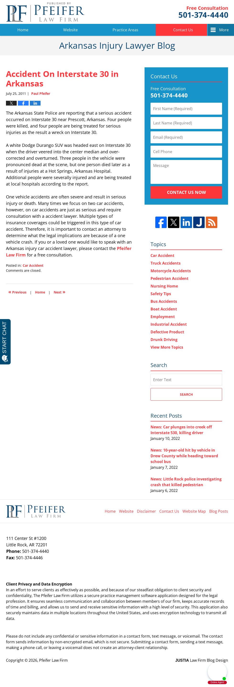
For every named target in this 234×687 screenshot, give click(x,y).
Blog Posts (218, 511)
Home (22, 29)
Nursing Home (164, 286)
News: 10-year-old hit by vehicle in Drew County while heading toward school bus (184, 455)
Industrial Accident (169, 324)
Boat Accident (164, 309)
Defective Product (167, 332)
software (149, 595)
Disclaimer (146, 511)
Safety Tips (161, 293)
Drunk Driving (164, 339)
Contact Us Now (186, 192)
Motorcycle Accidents (171, 270)
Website (70, 29)
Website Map (194, 511)
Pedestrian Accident (169, 278)
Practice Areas (125, 29)
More (224, 29)
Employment (163, 316)
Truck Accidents (166, 263)
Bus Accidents (164, 301)
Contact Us (183, 29)
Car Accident (33, 265)
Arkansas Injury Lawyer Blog (45, 12)
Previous (17, 291)
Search (186, 394)
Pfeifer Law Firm (203, 12)
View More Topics (167, 347)
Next (59, 291)
